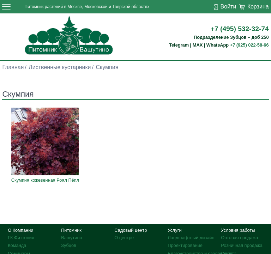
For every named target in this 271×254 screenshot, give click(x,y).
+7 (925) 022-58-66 (249, 45)
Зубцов (68, 245)
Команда (17, 245)
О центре (124, 237)
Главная (13, 67)
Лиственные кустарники (60, 67)
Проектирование (185, 245)
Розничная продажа (242, 245)
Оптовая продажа (239, 237)
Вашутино (71, 237)
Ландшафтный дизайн (191, 237)
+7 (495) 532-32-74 (240, 28)
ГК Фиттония (21, 237)
